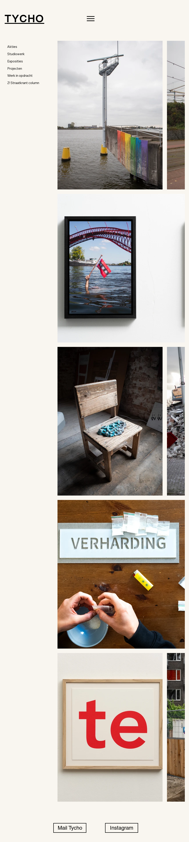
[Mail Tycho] (69, 828)
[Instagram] (121, 828)
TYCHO (24, 18)
